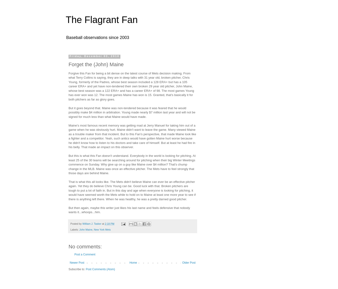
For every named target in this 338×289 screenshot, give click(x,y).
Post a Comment (84, 254)
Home (133, 262)
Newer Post (77, 262)
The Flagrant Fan (102, 20)
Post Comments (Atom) (100, 269)
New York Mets (102, 229)
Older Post (189, 262)
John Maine (85, 229)
